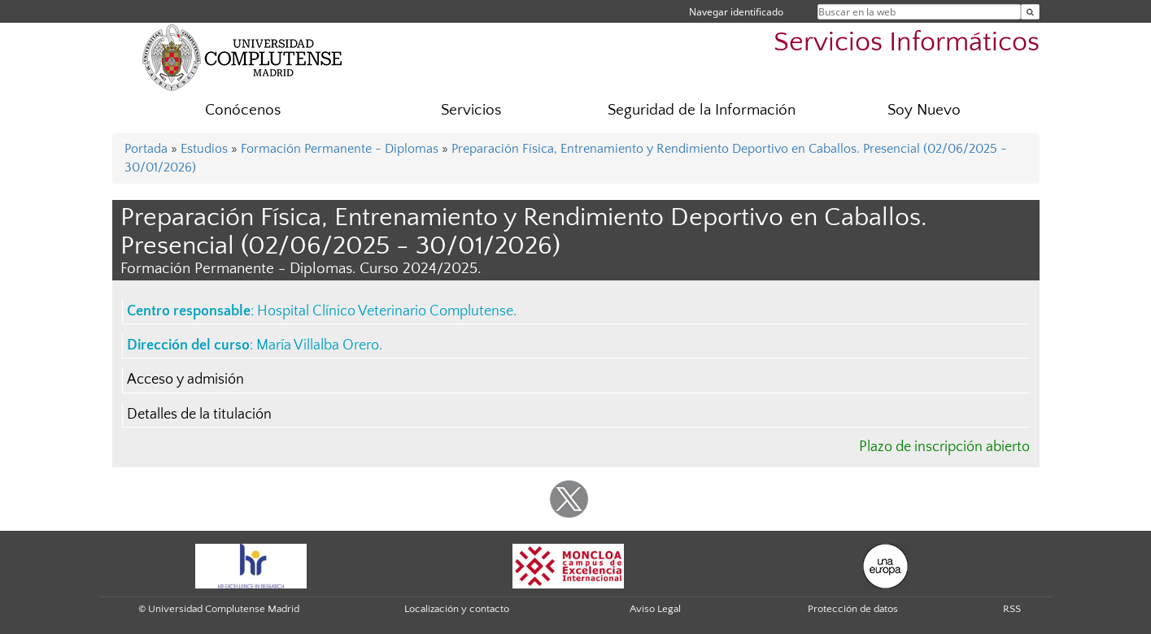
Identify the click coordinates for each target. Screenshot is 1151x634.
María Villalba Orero (317, 345)
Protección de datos (853, 608)
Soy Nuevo (924, 110)
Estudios (204, 148)
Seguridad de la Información (702, 110)
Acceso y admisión (185, 379)
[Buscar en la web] (1030, 12)
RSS (1012, 608)
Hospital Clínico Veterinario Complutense (385, 311)
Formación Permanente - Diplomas (339, 148)
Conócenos (243, 110)
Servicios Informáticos (907, 43)
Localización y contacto (456, 608)
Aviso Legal (655, 608)
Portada (146, 148)
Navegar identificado (736, 12)
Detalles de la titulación (199, 414)
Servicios (471, 110)
